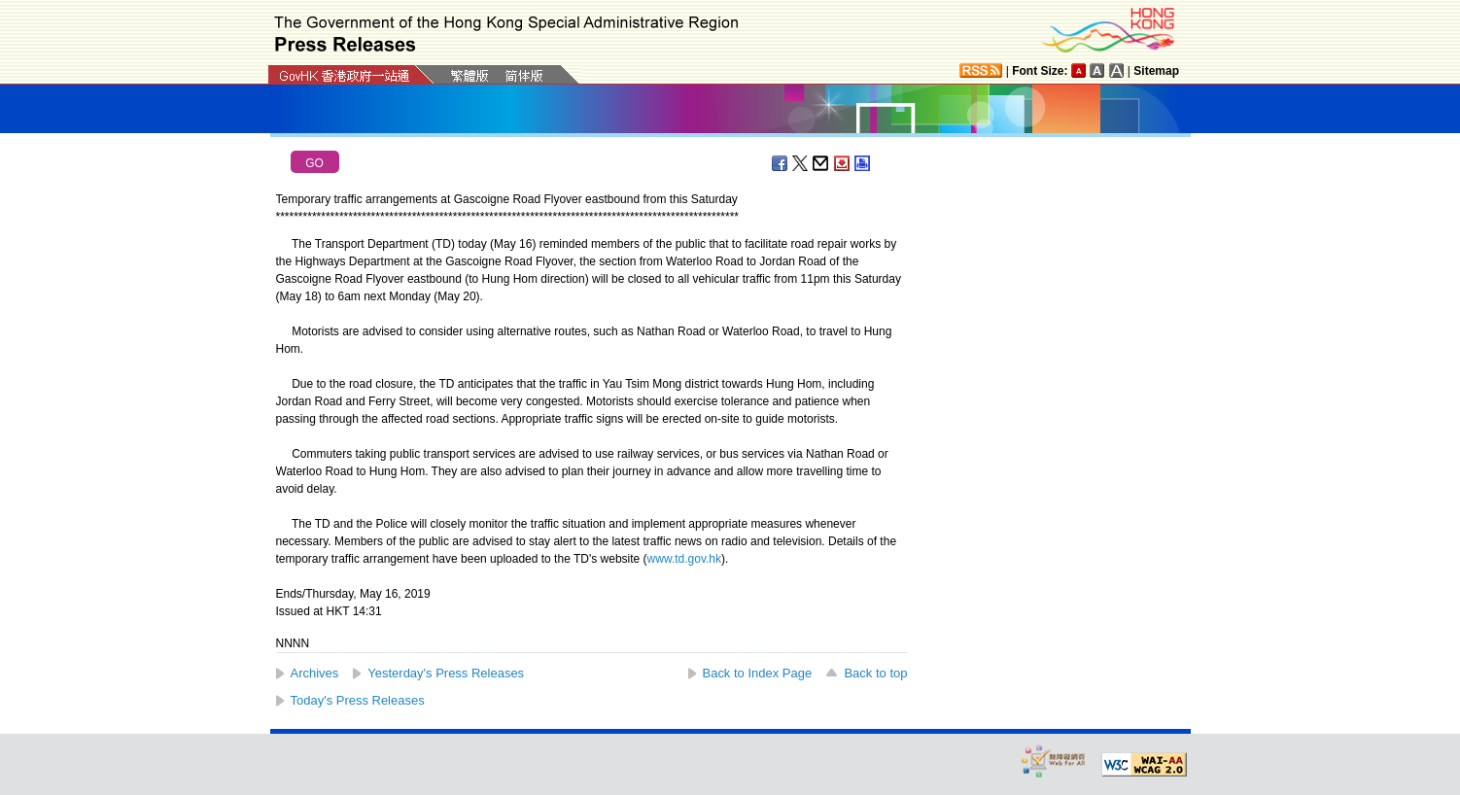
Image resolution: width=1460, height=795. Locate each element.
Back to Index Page (758, 673)
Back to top (875, 673)
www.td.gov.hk (684, 559)
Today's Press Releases (358, 700)
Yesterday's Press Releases (445, 673)
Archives (315, 673)
